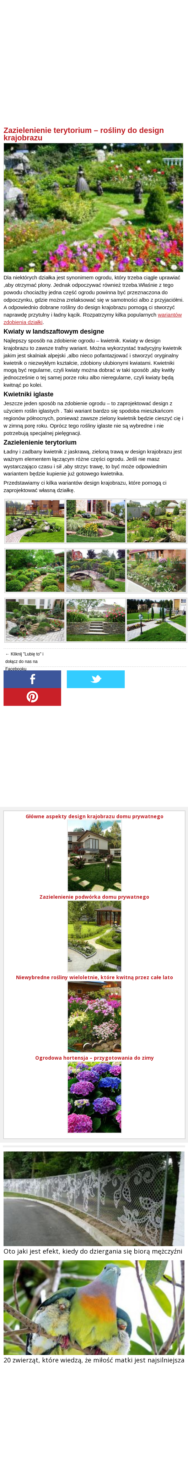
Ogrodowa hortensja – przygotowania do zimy (94, 1057)
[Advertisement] (95, 76)
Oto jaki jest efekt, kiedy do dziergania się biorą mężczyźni (93, 1251)
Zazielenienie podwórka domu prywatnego (94, 896)
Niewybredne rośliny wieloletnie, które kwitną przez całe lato (94, 977)
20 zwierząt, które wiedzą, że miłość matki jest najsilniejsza (94, 1360)
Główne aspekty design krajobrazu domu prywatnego (94, 816)
